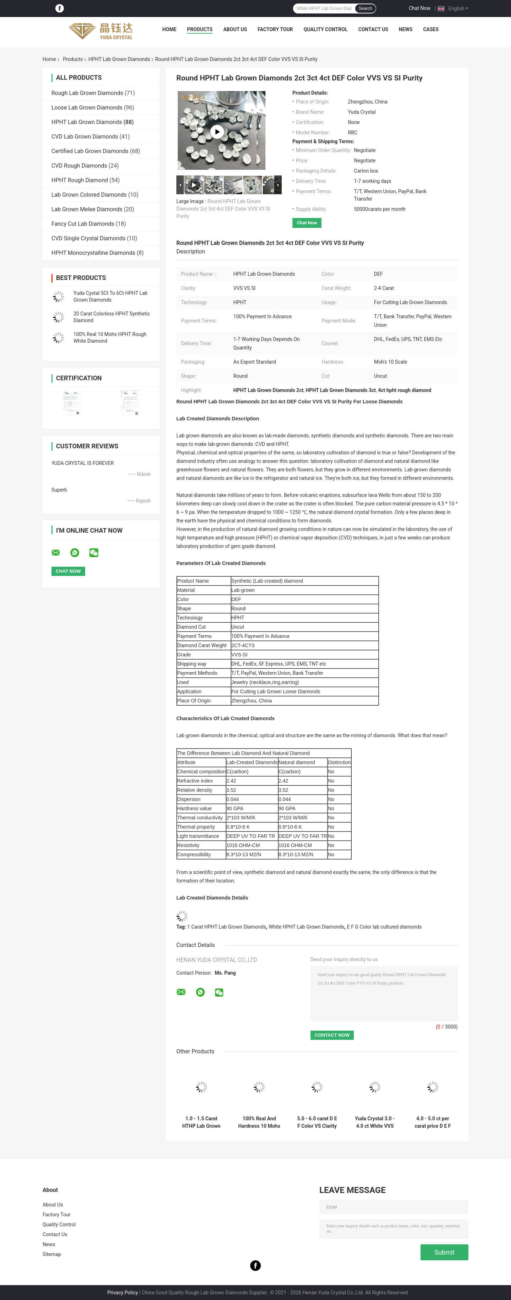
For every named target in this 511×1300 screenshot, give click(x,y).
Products (200, 29)
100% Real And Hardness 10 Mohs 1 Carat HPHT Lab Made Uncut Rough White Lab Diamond (259, 1122)
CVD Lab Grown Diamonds (84, 136)
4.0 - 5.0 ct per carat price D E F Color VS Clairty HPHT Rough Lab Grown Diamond (433, 1122)
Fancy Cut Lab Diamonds (82, 223)
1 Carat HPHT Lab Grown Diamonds (226, 927)
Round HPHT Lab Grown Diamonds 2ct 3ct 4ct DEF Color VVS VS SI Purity (223, 208)
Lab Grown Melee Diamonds (86, 209)
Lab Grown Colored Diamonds (89, 194)
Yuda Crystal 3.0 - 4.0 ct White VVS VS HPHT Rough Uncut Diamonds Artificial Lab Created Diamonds (374, 1122)
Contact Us (373, 29)
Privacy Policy (122, 1292)
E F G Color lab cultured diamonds (384, 927)
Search (365, 8)
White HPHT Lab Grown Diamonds (306, 927)
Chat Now (419, 8)
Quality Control (326, 29)
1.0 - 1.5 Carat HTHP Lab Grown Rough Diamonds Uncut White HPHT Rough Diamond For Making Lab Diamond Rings (201, 1122)
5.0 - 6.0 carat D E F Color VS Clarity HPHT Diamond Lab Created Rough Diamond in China (317, 1122)
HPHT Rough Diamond (79, 180)
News (406, 29)
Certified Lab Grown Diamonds (89, 151)
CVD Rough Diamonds (79, 165)
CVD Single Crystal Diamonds (88, 238)
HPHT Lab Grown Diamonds (119, 59)
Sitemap (52, 1254)
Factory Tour (275, 29)
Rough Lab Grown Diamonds (87, 93)
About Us (235, 29)
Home (169, 29)
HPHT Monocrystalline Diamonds (93, 253)
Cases (431, 29)
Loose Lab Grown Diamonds (86, 107)
